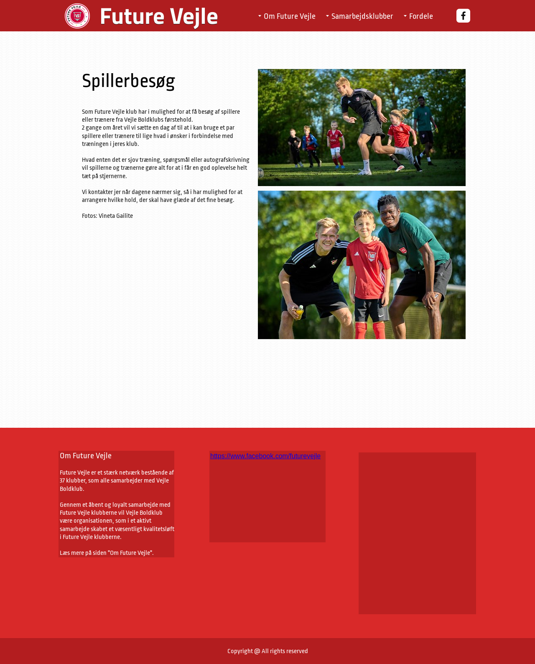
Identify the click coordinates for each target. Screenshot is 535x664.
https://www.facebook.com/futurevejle (265, 456)
